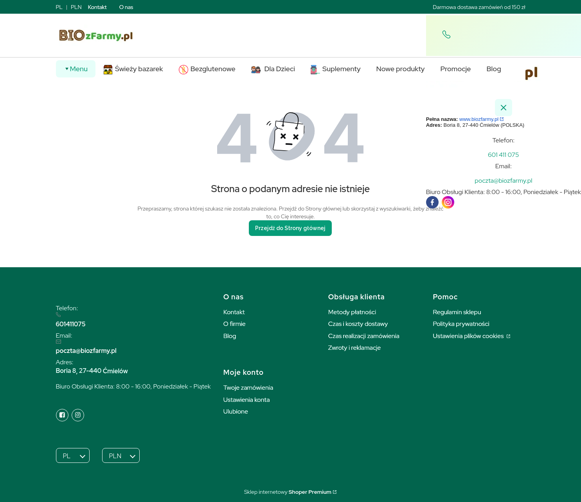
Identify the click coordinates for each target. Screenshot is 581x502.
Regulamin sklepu (457, 312)
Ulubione (235, 411)
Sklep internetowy (287, 491)
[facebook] (432, 202)
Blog (229, 336)
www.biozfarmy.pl (478, 119)
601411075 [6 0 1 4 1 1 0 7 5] (71, 324)
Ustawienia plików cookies (469, 336)
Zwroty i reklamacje (354, 348)
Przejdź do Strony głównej (290, 228)
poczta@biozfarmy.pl (86, 351)
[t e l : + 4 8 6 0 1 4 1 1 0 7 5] (503, 155)
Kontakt (97, 7)
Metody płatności (352, 312)
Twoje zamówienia (248, 387)
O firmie (234, 324)
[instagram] (448, 202)
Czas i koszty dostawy (358, 324)
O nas (126, 7)
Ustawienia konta (246, 400)
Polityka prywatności (461, 324)
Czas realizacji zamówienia (363, 336)
